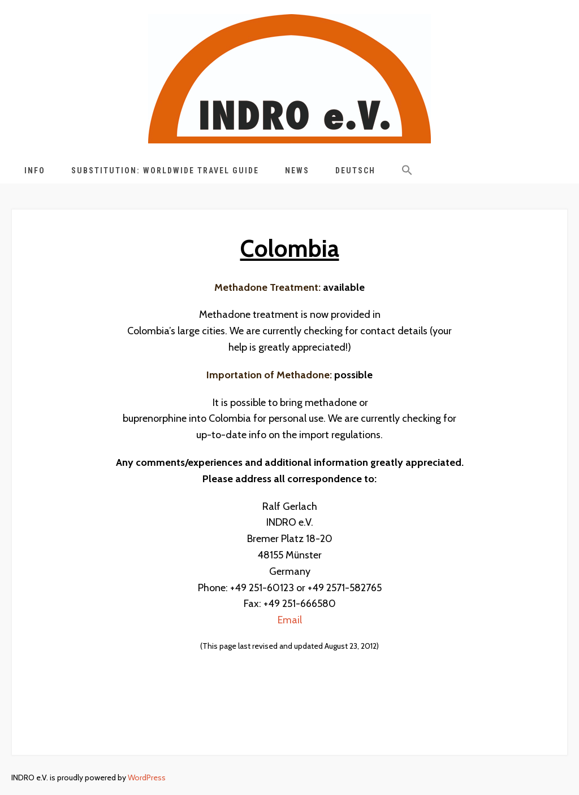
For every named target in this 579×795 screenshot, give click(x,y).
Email (290, 620)
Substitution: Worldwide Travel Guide (165, 170)
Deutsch (355, 170)
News (297, 170)
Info (34, 170)
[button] (407, 172)
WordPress (147, 777)
